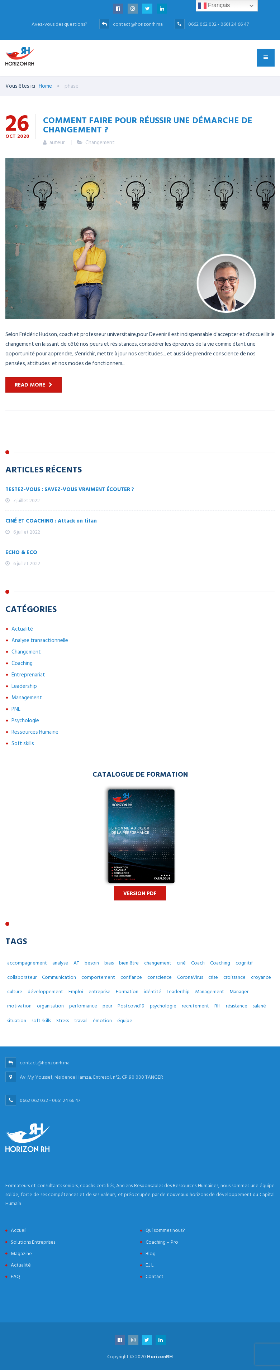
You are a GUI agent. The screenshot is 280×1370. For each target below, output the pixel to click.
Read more (30, 384)
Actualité (22, 629)
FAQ (15, 1276)
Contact (154, 1276)
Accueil (19, 1230)
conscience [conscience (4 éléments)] (159, 977)
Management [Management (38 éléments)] (209, 991)
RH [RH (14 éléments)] (217, 1006)
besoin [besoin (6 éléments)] (92, 963)
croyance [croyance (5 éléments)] (261, 977)
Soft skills (22, 743)
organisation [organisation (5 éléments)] (50, 1006)
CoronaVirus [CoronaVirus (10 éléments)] (190, 977)
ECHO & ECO (21, 552)
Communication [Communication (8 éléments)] (59, 977)
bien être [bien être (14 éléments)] (129, 963)
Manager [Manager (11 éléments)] (238, 991)
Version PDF (140, 893)
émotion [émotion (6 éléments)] (102, 1020)
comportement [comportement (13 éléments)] (98, 977)
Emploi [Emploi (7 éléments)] (75, 991)
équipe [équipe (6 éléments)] (124, 1020)
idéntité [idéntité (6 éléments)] (152, 991)
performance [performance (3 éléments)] (83, 1006)
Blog (151, 1253)
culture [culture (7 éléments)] (14, 991)
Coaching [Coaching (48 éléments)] (220, 963)
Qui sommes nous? (165, 1230)
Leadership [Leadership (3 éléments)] (178, 991)
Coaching (22, 663)
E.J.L (149, 1265)
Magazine (21, 1253)
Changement (100, 142)
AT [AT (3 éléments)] (76, 963)
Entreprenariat (28, 674)
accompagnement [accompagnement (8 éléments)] (27, 963)
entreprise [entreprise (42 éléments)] (99, 991)
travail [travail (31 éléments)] (80, 1020)
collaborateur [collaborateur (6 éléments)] (22, 977)
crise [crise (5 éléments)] (213, 977)
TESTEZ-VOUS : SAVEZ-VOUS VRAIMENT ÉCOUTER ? (69, 489)
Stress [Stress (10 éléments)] (62, 1020)
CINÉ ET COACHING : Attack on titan (51, 520)
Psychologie (25, 720)
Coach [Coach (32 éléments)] (198, 963)
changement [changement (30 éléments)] (157, 963)
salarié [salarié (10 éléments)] (259, 1006)
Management (26, 697)
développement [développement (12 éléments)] (45, 991)
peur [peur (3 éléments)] (107, 1006)
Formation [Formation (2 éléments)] (127, 991)
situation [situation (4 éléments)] (16, 1020)
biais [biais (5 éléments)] (109, 963)
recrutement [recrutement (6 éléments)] (195, 1006)
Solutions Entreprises (33, 1242)
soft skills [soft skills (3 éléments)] (41, 1020)
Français (214, 5)
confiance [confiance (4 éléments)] (131, 977)
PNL (15, 709)
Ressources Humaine (34, 732)
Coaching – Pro (162, 1242)
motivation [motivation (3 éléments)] (19, 1006)
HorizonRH (160, 1356)
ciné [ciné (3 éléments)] (181, 963)
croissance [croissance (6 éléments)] (234, 977)
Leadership (24, 686)
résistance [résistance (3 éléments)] (236, 1006)
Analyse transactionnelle (39, 640)
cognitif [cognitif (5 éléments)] (244, 963)
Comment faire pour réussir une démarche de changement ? (147, 124)
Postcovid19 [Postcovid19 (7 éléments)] (131, 1006)
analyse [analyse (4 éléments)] (60, 963)
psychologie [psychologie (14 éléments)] (163, 1006)
